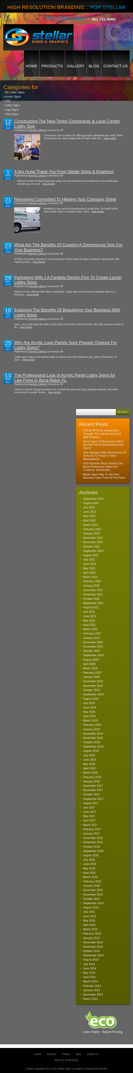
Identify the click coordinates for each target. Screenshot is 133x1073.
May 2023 (89, 516)
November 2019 (93, 685)
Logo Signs (12, 109)
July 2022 (89, 559)
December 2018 (93, 733)
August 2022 (91, 555)
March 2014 (90, 981)
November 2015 (93, 894)
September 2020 (93, 655)
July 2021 (89, 611)
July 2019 (89, 703)
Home (31, 66)
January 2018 (91, 781)
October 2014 (91, 951)
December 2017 (93, 785)
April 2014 (89, 977)
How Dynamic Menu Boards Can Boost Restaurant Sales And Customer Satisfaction (103, 466)
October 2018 (91, 742)
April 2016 (89, 872)
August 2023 (91, 503)
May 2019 (89, 711)
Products (52, 66)
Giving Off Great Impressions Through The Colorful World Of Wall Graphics (102, 433)
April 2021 (89, 624)
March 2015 (90, 929)
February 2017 (92, 829)
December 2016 (93, 837)
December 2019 (93, 681)
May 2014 (89, 972)
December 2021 (93, 590)
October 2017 (91, 794)
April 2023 (89, 520)
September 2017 (93, 798)
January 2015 (91, 938)
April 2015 (89, 924)
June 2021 (89, 616)
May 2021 (89, 620)
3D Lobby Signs (14, 92)
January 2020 (91, 677)
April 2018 (89, 768)
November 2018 (93, 737)
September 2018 (93, 746)
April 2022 (89, 572)
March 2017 (90, 824)
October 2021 (91, 598)
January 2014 (91, 990)
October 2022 (91, 546)
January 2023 (91, 533)
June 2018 (89, 759)
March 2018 (90, 772)
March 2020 (90, 668)
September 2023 (93, 498)
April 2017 (89, 820)
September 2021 (93, 603)
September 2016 (93, 851)
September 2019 (93, 694)
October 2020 (91, 650)
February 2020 (92, 672)
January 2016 (91, 885)
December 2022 (93, 537)
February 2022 (92, 581)
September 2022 (93, 550)
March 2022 (90, 577)
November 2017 (93, 790)
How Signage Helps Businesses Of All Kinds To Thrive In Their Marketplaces (104, 456)
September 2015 (93, 903)
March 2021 (90, 629)
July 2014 (89, 964)
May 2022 (89, 568)
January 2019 (91, 729)
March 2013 (90, 998)
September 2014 (93, 955)
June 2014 (89, 968)
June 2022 (89, 563)
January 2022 (91, 585)
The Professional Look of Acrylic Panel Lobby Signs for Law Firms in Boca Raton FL (64, 377)
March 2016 (90, 877)
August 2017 (91, 803)
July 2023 (89, 507)
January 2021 (91, 637)
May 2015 (89, 920)
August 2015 (91, 907)
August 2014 (91, 959)
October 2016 (91, 846)
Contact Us (115, 66)
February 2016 (92, 881)
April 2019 (89, 716)
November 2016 (93, 842)
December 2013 (93, 994)
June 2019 (89, 707)
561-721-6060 (104, 19)
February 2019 (92, 724)
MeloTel (103, 1068)
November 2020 (93, 646)
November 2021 (93, 594)
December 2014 (93, 942)
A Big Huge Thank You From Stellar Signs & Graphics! (64, 171)
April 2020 (89, 664)
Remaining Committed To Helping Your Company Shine (65, 199)
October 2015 (91, 898)
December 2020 (93, 642)
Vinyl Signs (12, 114)
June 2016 (89, 864)
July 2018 (89, 755)
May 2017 (89, 816)
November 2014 (93, 946)
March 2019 (90, 720)
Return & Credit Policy (66, 1060)
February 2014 (92, 985)
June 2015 (89, 916)
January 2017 (91, 833)
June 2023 (89, 511)
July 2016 (89, 859)
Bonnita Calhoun (38, 130)
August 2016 (91, 855)
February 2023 (92, 529)
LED (7, 100)
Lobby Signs (12, 105)
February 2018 (92, 777)
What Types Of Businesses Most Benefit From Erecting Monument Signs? (103, 444)
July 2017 (89, 807)
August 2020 (91, 659)
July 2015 (89, 911)
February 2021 (92, 633)
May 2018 (89, 764)
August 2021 (91, 607)
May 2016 (89, 868)
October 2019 (91, 690)
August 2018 (91, 750)
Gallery (76, 66)
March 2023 (90, 524)
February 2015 (92, 933)
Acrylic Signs (13, 96)
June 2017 (89, 811)
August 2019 (91, 698)
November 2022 (93, 542)
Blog (94, 66)
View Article (110, 138)
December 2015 (93, 890)
